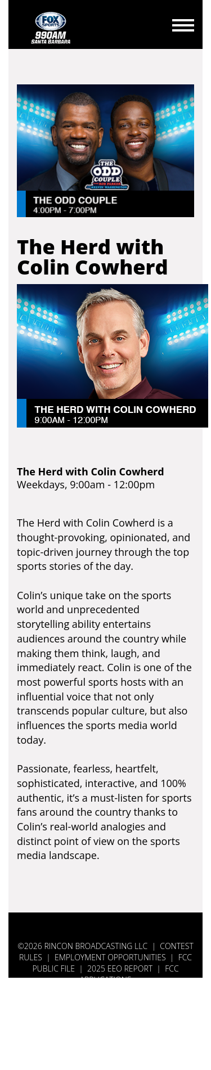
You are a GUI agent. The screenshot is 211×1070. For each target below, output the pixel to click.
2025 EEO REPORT (119, 968)
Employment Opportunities (110, 957)
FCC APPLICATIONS (129, 974)
